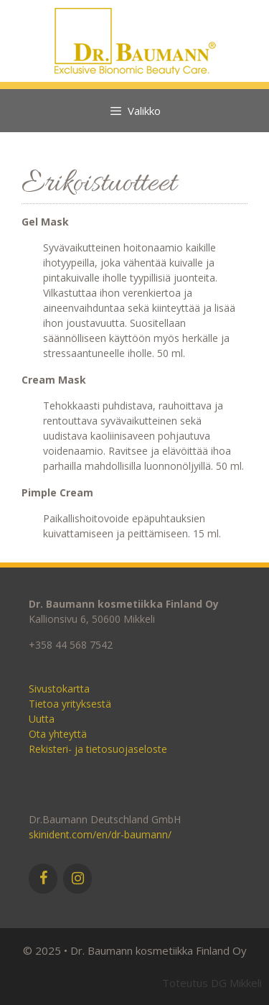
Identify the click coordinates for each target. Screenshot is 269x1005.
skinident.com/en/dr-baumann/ (100, 834)
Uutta (42, 719)
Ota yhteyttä (58, 734)
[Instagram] (77, 878)
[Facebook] (43, 878)
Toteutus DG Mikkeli (212, 983)
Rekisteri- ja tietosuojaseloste (98, 749)
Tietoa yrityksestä (70, 703)
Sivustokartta (59, 688)
